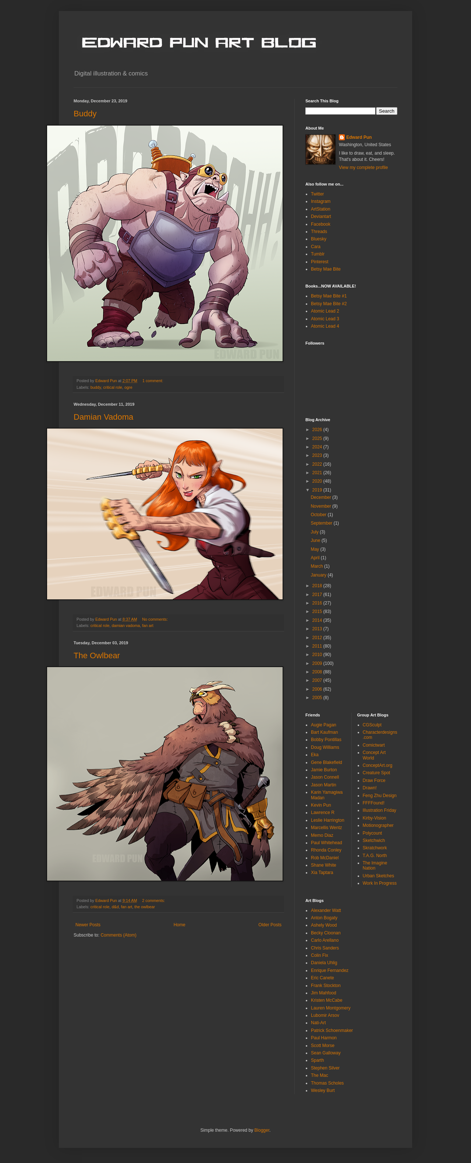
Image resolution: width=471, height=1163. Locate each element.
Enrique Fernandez (329, 970)
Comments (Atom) (118, 935)
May (315, 549)
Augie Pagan (323, 724)
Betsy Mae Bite (326, 269)
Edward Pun (359, 137)
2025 (317, 438)
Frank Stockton (326, 985)
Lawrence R (322, 812)
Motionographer (378, 825)
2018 (317, 585)
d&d (114, 907)
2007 (317, 680)
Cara (316, 246)
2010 (317, 654)
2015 (317, 611)
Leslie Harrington (327, 820)
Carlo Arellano (325, 940)
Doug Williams (325, 747)
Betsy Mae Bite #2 (329, 303)
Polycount (372, 833)
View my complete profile (363, 167)
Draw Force (374, 780)
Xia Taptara (322, 872)
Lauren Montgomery (330, 1008)
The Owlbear (97, 655)
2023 (317, 455)
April (316, 557)
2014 (317, 620)
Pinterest (319, 261)
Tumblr (318, 254)
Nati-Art (318, 1022)
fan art (147, 625)
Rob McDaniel (325, 857)
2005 (317, 697)
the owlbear (144, 907)
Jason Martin (323, 784)
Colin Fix (319, 955)
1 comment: (153, 380)
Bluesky (318, 239)
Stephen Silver (325, 1068)
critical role (112, 387)
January (319, 575)
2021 (317, 472)
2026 (317, 429)
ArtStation (320, 209)
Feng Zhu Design (380, 795)
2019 (317, 490)
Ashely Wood (324, 925)
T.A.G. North (375, 855)
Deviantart (321, 216)
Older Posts (269, 924)
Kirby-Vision (374, 818)
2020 (317, 481)
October (319, 514)
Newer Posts (87, 924)
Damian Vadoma (103, 417)
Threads (319, 231)
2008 (317, 671)
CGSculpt (372, 724)
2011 (317, 646)
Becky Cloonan (326, 932)
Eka (315, 754)
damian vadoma (125, 625)
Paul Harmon (324, 1037)
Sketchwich (374, 840)
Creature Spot (376, 772)
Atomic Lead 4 (325, 326)
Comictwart (374, 745)
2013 (317, 628)
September (322, 523)
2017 (317, 594)
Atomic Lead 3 (325, 318)
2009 (317, 663)
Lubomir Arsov (325, 1015)
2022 (317, 464)
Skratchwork (375, 847)
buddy (96, 387)
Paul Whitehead (326, 842)
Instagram (320, 201)
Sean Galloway (326, 1052)
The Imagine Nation (375, 865)
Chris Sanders (325, 948)
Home (179, 924)
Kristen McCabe (326, 1000)
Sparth (317, 1060)
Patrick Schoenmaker (332, 1030)
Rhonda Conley (326, 850)
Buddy (85, 113)
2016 (317, 603)
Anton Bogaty (324, 917)
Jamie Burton (324, 769)
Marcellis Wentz (326, 827)
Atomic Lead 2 (325, 311)
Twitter (317, 194)
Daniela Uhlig (324, 962)
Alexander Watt (326, 910)
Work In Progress (380, 883)
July (315, 532)
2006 (317, 689)
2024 (317, 447)
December (321, 497)
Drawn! (370, 787)
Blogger (261, 1130)
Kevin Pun (321, 805)
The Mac (319, 1075)
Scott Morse (322, 1045)
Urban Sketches (378, 875)
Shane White (323, 865)
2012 (317, 637)
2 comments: (154, 900)
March (317, 566)
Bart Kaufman (324, 732)
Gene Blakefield (326, 762)
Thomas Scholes (327, 1083)
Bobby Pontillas (326, 739)
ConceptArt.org (378, 765)
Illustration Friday (379, 810)
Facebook (320, 224)
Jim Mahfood (323, 992)
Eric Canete (322, 977)
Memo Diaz (322, 835)
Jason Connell (325, 777)
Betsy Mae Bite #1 (329, 296)
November (321, 506)
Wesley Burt (322, 1090)
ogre (128, 387)
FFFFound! (374, 803)
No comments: (155, 619)
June (316, 540)
